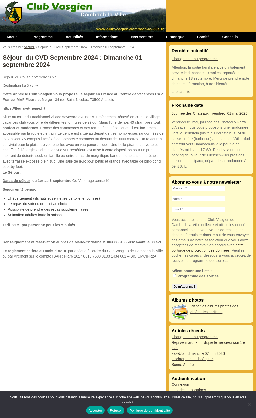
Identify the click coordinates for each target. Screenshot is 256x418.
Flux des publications (189, 390)
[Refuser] (249, 404)
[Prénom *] (198, 188)
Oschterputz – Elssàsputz (192, 359)
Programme (42, 37)
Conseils (230, 37)
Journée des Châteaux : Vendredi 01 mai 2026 (210, 113)
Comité (203, 37)
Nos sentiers (142, 37)
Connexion (180, 384)
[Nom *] (198, 198)
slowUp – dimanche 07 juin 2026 (198, 353)
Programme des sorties (196, 276)
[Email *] (198, 209)
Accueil (12, 37)
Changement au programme (195, 59)
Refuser (116, 410)
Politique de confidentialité (150, 410)
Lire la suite (181, 92)
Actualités (74, 37)
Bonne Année (183, 364)
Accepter (95, 410)
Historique (175, 37)
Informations (107, 37)
